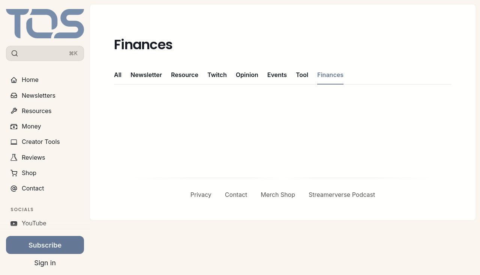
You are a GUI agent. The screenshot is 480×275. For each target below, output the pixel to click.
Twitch (217, 75)
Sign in (45, 263)
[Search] (45, 53)
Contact (27, 188)
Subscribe (45, 245)
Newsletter (146, 75)
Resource (184, 75)
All (118, 75)
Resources (31, 111)
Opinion (247, 75)
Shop (23, 173)
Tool (302, 75)
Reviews (27, 157)
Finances (330, 75)
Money (25, 126)
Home (24, 79)
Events (277, 75)
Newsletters (33, 95)
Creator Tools (35, 141)
